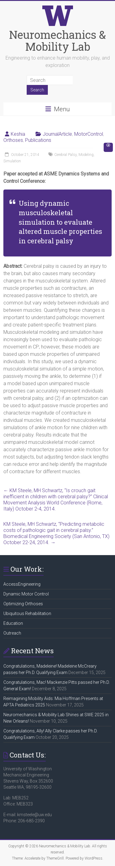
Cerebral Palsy (65, 155)
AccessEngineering (21, 584)
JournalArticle (57, 134)
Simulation (12, 161)
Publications (38, 140)
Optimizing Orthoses (23, 603)
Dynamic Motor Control (26, 593)
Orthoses (13, 140)
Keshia (18, 134)
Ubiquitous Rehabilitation (27, 613)
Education (13, 623)
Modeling (86, 155)
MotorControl (88, 134)
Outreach (12, 633)
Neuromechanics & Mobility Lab (57, 40)
